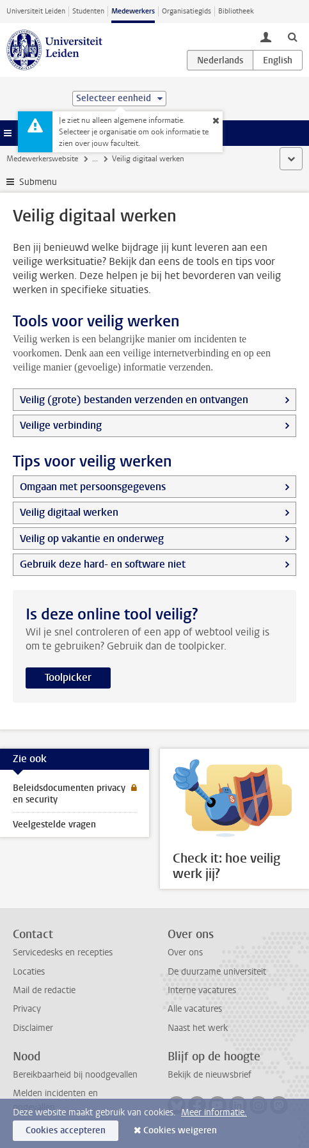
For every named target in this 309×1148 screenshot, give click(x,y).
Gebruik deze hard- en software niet (103, 564)
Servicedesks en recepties (63, 952)
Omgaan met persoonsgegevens (93, 486)
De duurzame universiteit (217, 972)
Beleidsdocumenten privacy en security (69, 794)
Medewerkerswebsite (42, 159)
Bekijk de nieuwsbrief (209, 1075)
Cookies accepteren (66, 1130)
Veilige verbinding (61, 425)
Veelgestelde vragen (54, 824)
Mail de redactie (44, 990)
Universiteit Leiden (35, 11)
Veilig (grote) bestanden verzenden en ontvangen (134, 399)
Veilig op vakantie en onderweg (92, 538)
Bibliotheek (236, 11)
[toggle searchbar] (292, 36)
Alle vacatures (195, 1009)
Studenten (88, 11)
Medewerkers (133, 11)
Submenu (38, 182)
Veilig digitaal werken (69, 512)
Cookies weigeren (180, 1130)
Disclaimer (33, 1028)
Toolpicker (68, 677)
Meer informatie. (214, 1112)
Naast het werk (198, 1028)
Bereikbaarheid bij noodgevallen (75, 1075)
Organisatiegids (186, 11)
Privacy (27, 1009)
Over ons (185, 952)
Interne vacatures (202, 990)
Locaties (29, 972)
